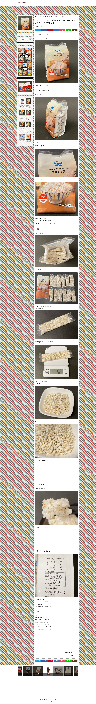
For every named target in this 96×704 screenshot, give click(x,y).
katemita (75, 655)
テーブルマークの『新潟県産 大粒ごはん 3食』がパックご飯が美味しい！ (22, 117)
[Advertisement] (48, 9)
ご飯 (72, 652)
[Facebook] (44, 30)
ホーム (37, 16)
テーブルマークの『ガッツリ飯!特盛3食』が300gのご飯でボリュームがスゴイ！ (22, 130)
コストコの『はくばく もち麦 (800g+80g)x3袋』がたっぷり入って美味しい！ (22, 107)
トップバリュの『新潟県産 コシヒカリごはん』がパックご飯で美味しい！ (28, 107)
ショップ (42, 16)
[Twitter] (38, 30)
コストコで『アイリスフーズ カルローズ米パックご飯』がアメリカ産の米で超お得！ (22, 142)
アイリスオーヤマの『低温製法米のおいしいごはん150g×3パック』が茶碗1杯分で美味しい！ (28, 142)
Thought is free (54, 701)
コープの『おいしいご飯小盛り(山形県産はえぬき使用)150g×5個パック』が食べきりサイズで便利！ (28, 130)
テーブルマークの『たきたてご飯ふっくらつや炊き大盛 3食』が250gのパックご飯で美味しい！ (28, 118)
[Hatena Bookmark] (56, 30)
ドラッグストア (49, 16)
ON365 (63, 16)
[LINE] (68, 30)
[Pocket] (62, 30)
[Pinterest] (50, 30)
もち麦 (75, 652)
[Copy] (74, 30)
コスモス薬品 (56, 16)
